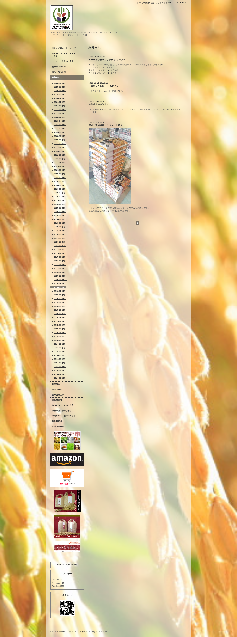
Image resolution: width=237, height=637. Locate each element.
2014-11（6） (60, 348)
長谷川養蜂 (57, 421)
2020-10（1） (60, 185)
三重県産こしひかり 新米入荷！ (105, 86)
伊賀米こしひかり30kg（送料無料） (105, 73)
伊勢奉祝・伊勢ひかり (62, 411)
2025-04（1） (60, 94)
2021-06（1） (60, 170)
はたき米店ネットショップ (64, 48)
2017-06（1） (60, 257)
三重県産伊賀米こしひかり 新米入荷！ (108, 59)
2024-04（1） (60, 106)
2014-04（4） (60, 374)
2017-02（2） (60, 268)
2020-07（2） (60, 193)
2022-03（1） (60, 151)
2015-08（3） (60, 317)
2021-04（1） (60, 174)
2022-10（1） (60, 136)
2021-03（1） (60, 178)
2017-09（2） (60, 246)
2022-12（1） (60, 128)
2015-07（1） (60, 321)
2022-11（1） (60, 132)
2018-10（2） (60, 219)
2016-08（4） (60, 287)
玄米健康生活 (58, 395)
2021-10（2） (60, 155)
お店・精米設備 (59, 72)
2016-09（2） (60, 283)
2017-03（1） (60, 265)
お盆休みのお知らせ (99, 104)
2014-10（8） (60, 351)
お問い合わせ (58, 426)
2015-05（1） (60, 329)
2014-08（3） (60, 359)
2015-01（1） (60, 340)
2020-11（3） (60, 181)
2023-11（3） (60, 110)
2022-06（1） (60, 147)
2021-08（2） (60, 162)
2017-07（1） (60, 253)
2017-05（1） (60, 261)
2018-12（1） (60, 212)
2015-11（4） (60, 306)
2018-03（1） (60, 234)
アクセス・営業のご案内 (63, 61)
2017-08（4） (60, 249)
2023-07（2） (60, 117)
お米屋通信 (57, 400)
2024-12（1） (60, 98)
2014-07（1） (60, 363)
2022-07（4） (60, 144)
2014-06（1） (60, 367)
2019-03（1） (60, 208)
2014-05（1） (60, 370)
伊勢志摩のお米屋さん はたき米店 (72, 631)
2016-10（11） (60, 280)
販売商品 (56, 384)
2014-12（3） (60, 344)
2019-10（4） (60, 200)
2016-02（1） (60, 299)
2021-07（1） (60, 166)
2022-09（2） (60, 140)
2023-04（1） (60, 121)
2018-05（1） (60, 230)
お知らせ (56, 77)
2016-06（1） (60, 295)
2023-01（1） (60, 125)
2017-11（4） (60, 238)
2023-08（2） (60, 113)
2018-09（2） (60, 223)
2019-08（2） (60, 204)
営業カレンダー (59, 67)
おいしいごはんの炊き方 (63, 405)
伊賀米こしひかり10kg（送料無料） (105, 70)
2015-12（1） (60, 302)
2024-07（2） (60, 102)
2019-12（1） (60, 196)
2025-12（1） (60, 83)
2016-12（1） (60, 272)
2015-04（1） (60, 333)
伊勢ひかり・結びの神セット (65, 416)
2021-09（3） (60, 159)
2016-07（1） (60, 291)
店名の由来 (57, 389)
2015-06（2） (60, 325)
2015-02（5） (60, 336)
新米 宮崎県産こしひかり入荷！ (106, 125)
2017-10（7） (60, 242)
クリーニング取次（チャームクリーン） (66, 54)
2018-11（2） (60, 215)
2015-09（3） (60, 314)
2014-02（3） (60, 378)
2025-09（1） (60, 87)
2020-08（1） (60, 189)
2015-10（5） (60, 310)
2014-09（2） (60, 355)
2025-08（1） (60, 91)
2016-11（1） (60, 276)
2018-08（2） (60, 227)
